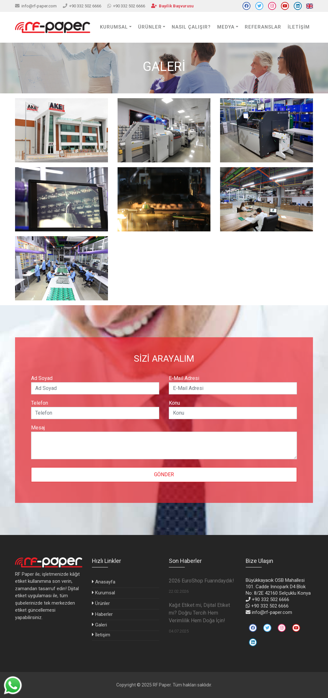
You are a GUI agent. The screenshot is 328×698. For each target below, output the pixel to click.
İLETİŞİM (299, 27)
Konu (174, 403)
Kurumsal (105, 593)
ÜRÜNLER (150, 27)
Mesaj (38, 428)
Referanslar (263, 27)
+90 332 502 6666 (85, 6)
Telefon (39, 403)
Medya (225, 27)
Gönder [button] (164, 474)
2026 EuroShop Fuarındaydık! (201, 581)
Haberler (104, 614)
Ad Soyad (42, 378)
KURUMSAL (114, 27)
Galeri (101, 625)
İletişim (102, 635)
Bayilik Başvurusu (176, 6)
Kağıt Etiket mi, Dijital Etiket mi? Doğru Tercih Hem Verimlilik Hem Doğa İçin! (199, 613)
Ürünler (102, 603)
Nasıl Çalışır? (191, 27)
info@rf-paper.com (39, 6)
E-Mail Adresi (184, 378)
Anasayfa (105, 582)
